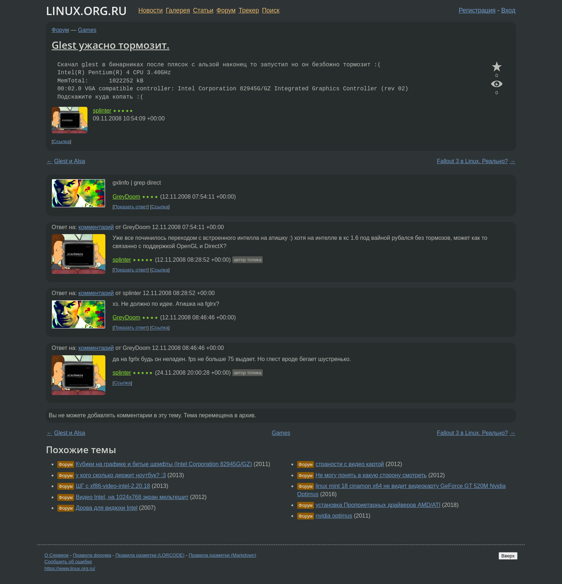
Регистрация (477, 10)
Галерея (178, 10)
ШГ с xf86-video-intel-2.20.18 (113, 486)
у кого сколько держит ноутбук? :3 (121, 475)
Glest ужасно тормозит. (111, 45)
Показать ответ (131, 206)
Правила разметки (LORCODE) (150, 555)
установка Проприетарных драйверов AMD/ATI (377, 505)
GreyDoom (126, 197)
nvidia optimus (333, 516)
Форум (225, 10)
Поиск (271, 10)
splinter (102, 111)
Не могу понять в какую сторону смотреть (371, 475)
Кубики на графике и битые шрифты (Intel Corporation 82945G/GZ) (164, 464)
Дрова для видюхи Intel (106, 508)
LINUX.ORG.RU (86, 10)
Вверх (508, 556)
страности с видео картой (349, 464)
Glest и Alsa (69, 161)
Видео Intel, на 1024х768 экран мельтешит (132, 497)
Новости (150, 10)
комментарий (96, 227)
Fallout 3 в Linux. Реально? (472, 161)
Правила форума (92, 555)
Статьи (203, 10)
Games (87, 30)
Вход (508, 10)
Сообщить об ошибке (68, 561)
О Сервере (56, 555)
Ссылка (61, 141)
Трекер (249, 10)
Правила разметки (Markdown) (222, 555)
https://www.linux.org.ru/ (69, 568)
